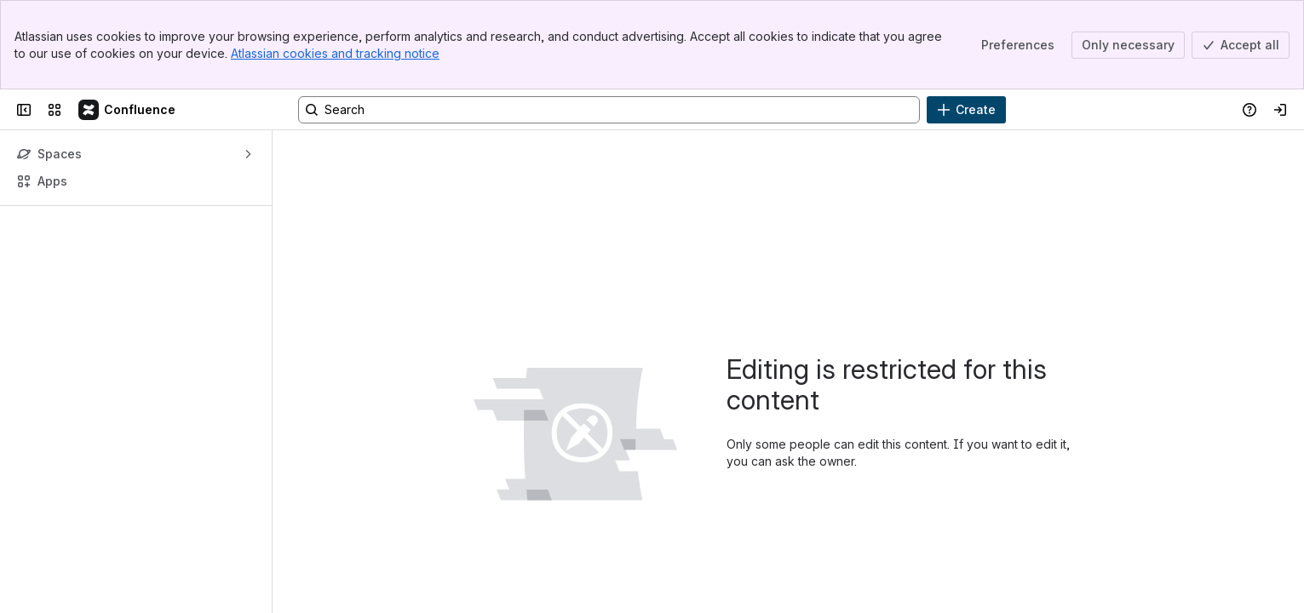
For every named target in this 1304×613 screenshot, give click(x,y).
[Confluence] (128, 109)
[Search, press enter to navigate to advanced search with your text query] (609, 109)
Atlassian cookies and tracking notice (335, 53)
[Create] (966, 109)
